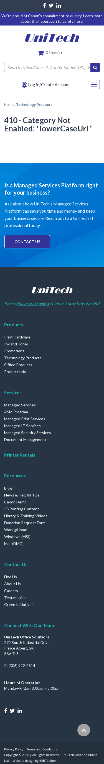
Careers (11, 590)
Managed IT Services (22, 425)
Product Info (15, 371)
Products (13, 324)
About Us (12, 583)
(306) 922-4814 (22, 665)
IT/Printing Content (21, 508)
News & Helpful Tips (22, 495)
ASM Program (16, 411)
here (78, 21)
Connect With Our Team (29, 625)
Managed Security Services (27, 432)
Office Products (18, 364)
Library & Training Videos (25, 515)
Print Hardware (17, 337)
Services (13, 392)
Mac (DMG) (14, 543)
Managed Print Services (24, 418)
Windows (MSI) (17, 536)
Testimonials (15, 597)
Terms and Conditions (42, 749)
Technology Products (23, 357)
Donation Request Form (24, 522)
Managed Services (20, 405)
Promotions (14, 350)
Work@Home (15, 529)
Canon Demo (15, 502)
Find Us (10, 576)
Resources (15, 475)
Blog (8, 488)
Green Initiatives (19, 604)
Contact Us (27, 241)
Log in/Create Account (46, 84)
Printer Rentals (19, 454)
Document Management (25, 439)
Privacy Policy (13, 749)
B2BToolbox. (48, 760)
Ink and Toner (16, 344)
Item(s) (54, 52)
